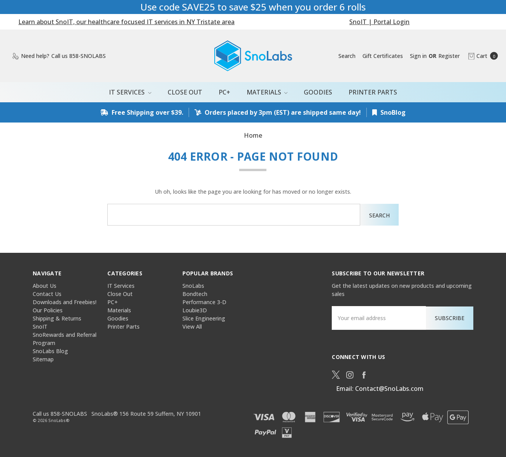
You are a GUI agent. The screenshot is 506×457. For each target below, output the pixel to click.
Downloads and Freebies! (64, 302)
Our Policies (48, 310)
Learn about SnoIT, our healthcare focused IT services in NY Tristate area (126, 22)
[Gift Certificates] (383, 55)
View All (192, 326)
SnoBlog (389, 112)
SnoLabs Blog (50, 351)
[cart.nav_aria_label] (481, 55)
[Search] (347, 55)
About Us (44, 285)
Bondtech (194, 294)
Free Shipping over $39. (141, 112)
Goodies (318, 92)
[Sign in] (418, 55)
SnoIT (40, 326)
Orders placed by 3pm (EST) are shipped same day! (277, 112)
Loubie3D (194, 310)
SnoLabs (193, 285)
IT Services (130, 92)
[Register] (449, 55)
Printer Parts (372, 92)
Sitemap (43, 359)
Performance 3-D (204, 302)
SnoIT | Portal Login (379, 22)
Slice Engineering (203, 318)
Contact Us (47, 294)
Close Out (185, 92)
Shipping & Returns (57, 318)
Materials (267, 92)
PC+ (224, 92)
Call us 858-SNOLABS (60, 413)
